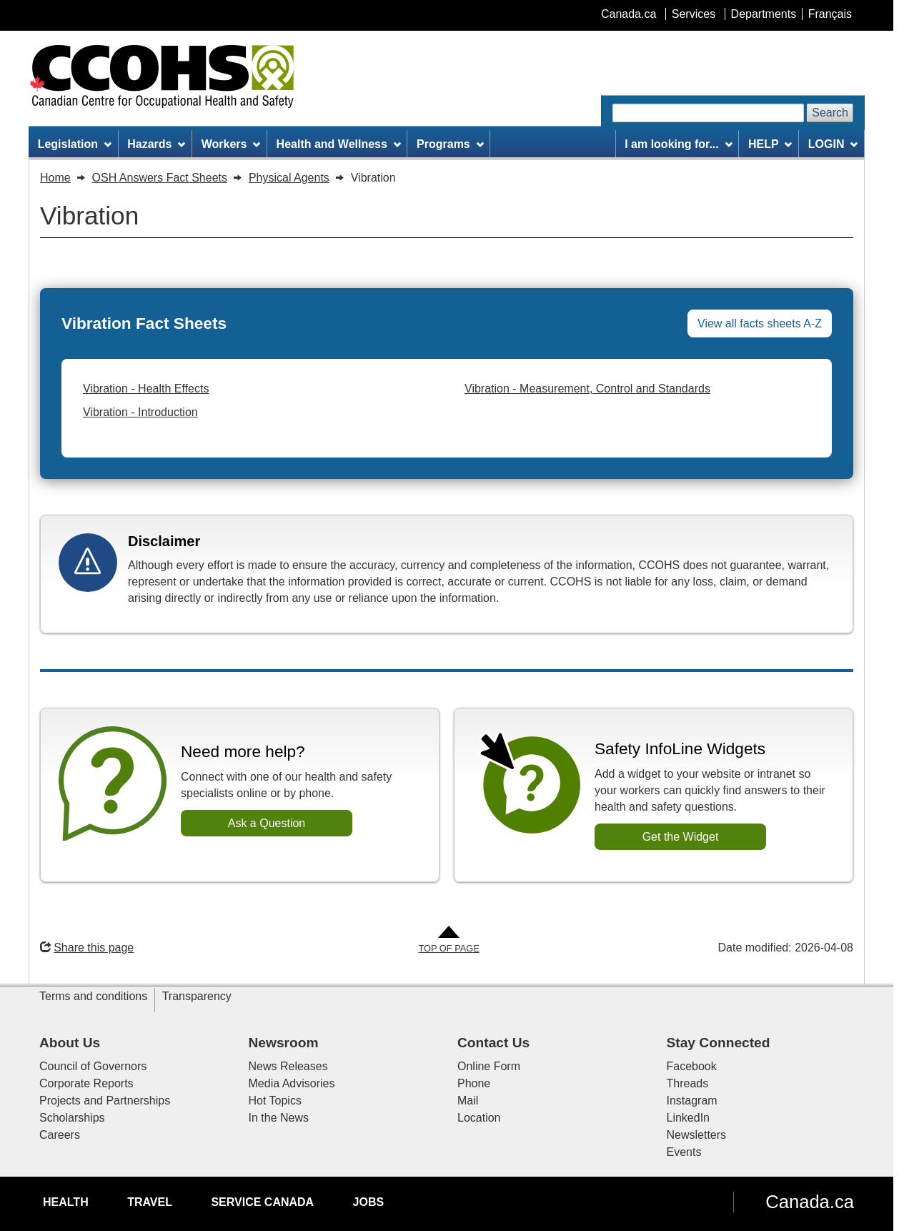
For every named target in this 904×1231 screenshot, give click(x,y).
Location (479, 1118)
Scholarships (72, 1118)
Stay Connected (718, 1042)
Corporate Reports (86, 1083)
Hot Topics (275, 1100)
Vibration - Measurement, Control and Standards (587, 388)
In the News (279, 1118)
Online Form (488, 1066)
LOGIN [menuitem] (833, 144)
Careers (59, 1135)
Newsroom (284, 1042)
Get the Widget (680, 837)
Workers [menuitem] (231, 144)
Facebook (692, 1066)
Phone (473, 1083)
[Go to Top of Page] (448, 940)
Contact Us (493, 1042)
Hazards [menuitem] (156, 144)
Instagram (692, 1100)
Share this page (87, 947)
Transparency (197, 996)
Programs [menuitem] (450, 144)
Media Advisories (292, 1083)
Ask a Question (267, 823)
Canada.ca (809, 1202)
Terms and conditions (93, 996)
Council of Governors (92, 1066)
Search (830, 113)
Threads (688, 1083)
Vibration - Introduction (140, 412)
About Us (69, 1042)
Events (684, 1152)
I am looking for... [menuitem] (678, 144)
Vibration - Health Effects (146, 388)
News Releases (288, 1066)
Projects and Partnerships (104, 1100)
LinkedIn (688, 1118)
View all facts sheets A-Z (759, 323)
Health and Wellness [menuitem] (339, 144)
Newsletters (697, 1135)
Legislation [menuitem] (74, 144)
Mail (467, 1100)
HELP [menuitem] (770, 144)
